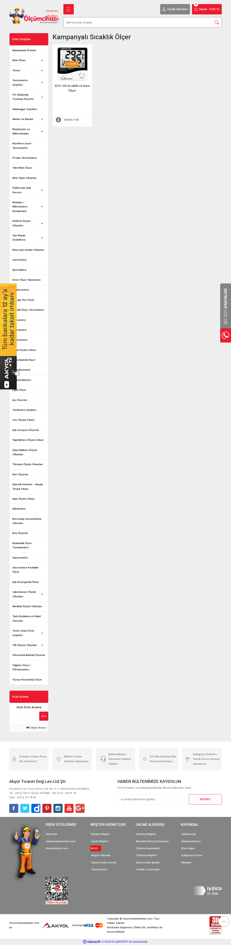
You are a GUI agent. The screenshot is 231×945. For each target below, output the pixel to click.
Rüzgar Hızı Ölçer (23, 299)
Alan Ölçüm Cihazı (23, 498)
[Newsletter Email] (151, 799)
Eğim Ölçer (19, 389)
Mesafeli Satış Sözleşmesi (152, 841)
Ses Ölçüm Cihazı (23, 419)
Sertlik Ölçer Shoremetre (28, 309)
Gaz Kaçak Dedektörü (18, 237)
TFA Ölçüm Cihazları (24, 645)
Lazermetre (19, 259)
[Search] (142, 22)
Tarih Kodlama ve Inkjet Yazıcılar (26, 618)
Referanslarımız (191, 841)
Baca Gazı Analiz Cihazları (28, 249)
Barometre (19, 320)
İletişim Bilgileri (100, 834)
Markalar (186, 862)
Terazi (16, 70)
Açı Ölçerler (19, 400)
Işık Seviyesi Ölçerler (25, 430)
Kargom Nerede (100, 855)
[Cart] (207, 9)
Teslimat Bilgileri (146, 855)
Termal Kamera (21, 380)
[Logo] (34, 15)
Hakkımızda (188, 834)
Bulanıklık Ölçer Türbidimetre (22, 545)
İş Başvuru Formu (191, 855)
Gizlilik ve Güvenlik (147, 869)
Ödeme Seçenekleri (148, 848)
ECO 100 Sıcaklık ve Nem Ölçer (72, 88)
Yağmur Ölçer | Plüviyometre (21, 667)
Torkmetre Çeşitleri (24, 410)
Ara (44, 716)
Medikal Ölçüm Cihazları (27, 606)
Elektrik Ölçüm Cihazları (21, 223)
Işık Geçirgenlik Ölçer (25, 582)
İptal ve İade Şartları (148, 862)
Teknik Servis (99, 869)
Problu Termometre (24, 157)
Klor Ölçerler (20, 474)
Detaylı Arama (36, 727)
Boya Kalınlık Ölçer (23, 359)
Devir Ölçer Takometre (26, 279)
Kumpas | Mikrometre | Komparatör (20, 207)
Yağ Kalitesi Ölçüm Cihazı (28, 439)
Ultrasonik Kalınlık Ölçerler (28, 655)
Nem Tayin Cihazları (24, 177)
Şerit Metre (19, 269)
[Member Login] (175, 9)
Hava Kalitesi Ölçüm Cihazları (24, 452)
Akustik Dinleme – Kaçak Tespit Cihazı (27, 486)
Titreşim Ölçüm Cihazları (27, 464)
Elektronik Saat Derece (21, 190)
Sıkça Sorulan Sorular (104, 862)
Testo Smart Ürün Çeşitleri (23, 633)
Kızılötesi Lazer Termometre (22, 145)
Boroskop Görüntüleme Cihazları (27, 521)
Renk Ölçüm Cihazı (24, 350)
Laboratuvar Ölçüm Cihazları (24, 594)
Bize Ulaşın (188, 848)
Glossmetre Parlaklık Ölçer (25, 569)
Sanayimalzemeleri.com (61, 841)
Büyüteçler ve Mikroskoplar (21, 131)
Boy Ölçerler (20, 533)
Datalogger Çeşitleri (24, 109)
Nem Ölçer (19, 60)
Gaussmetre (20, 557)
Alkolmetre (19, 508)
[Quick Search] (23, 716)
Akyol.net (51, 834)
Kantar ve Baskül (22, 119)
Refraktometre (21, 369)
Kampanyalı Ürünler (24, 50)
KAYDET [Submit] (205, 799)
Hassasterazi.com (57, 848)
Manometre (19, 329)
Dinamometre (20, 289)
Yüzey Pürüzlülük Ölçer (27, 679)
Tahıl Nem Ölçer (22, 167)
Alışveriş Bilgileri (146, 834)
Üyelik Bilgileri (99, 841)
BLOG (95, 848)
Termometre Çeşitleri (20, 82)
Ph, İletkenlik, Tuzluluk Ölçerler (23, 97)
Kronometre (19, 339)
